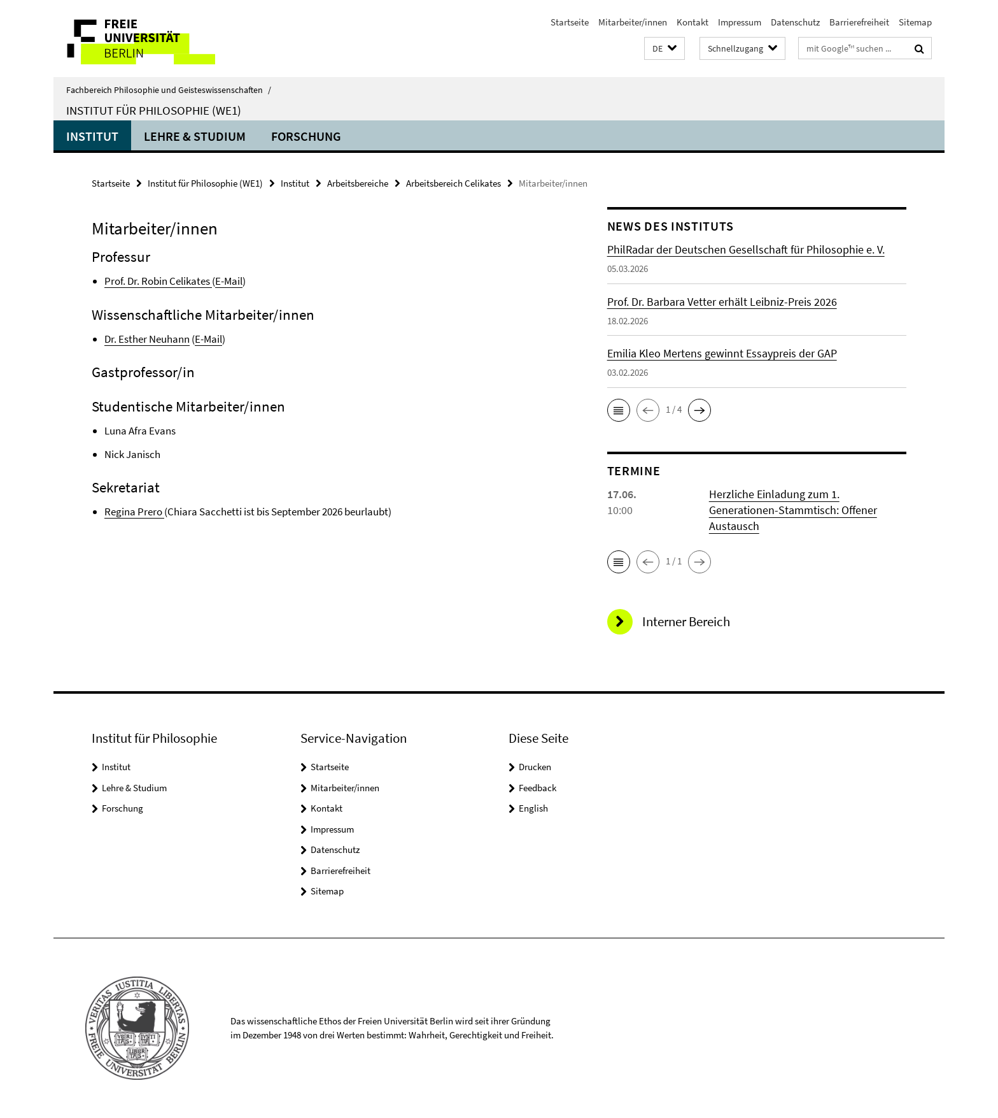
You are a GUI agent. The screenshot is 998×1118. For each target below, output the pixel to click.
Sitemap (915, 22)
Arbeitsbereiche (357, 183)
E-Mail (228, 281)
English (533, 808)
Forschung (306, 136)
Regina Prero (133, 512)
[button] (664, 49)
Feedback (537, 788)
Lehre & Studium (195, 136)
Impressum (739, 22)
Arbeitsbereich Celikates (453, 183)
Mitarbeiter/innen (632, 22)
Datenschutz (795, 22)
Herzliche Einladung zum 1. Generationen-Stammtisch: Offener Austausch (793, 510)
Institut (92, 136)
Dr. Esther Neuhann (147, 339)
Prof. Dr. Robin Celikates (158, 281)
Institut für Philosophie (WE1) (153, 110)
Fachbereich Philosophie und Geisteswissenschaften (168, 89)
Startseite (570, 22)
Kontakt (692, 22)
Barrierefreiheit (859, 22)
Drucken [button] (535, 767)
